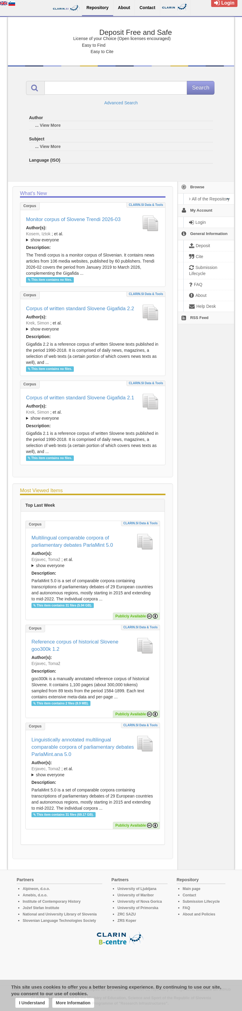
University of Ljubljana (136, 889)
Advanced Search (121, 102)
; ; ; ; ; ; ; (92, 237)
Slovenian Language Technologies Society (59, 921)
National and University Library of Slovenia (60, 914)
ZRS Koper (126, 921)
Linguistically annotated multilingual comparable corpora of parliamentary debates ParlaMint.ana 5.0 (82, 747)
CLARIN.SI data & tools (146, 205)
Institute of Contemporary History (51, 901)
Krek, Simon (37, 323)
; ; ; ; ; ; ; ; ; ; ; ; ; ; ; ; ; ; (92, 326)
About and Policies (199, 914)
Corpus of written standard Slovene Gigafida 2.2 (80, 308)
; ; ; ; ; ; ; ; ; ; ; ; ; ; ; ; (92, 415)
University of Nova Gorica (139, 901)
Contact (189, 895)
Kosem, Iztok (38, 233)
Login (224, 2)
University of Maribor (135, 895)
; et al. (92, 237)
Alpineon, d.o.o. (36, 889)
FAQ (186, 908)
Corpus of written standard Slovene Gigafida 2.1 (80, 398)
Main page (192, 889)
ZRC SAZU (126, 914)
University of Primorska (137, 908)
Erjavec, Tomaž (45, 559)
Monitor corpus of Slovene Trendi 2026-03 (73, 219)
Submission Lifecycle (201, 901)
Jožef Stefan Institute (41, 908)
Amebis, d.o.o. (35, 895)
